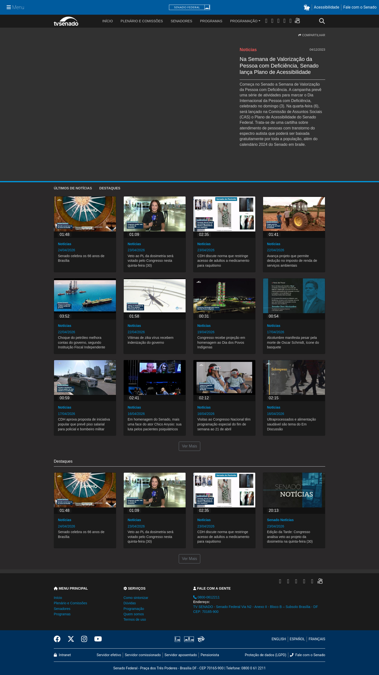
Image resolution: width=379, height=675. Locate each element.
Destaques (109, 188)
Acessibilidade (326, 7)
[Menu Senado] (15, 7)
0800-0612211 (206, 597)
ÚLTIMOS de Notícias (73, 188)
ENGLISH (279, 639)
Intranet (62, 655)
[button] (308, 7)
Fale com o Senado (360, 7)
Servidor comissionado (143, 655)
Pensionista (210, 655)
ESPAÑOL (297, 639)
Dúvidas (129, 603)
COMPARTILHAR (311, 35)
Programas (211, 21)
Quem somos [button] (133, 614)
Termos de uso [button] (134, 619)
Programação (243, 21)
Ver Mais (189, 446)
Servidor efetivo (109, 655)
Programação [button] (133, 609)
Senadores (181, 21)
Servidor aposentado (181, 655)
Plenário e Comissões (142, 21)
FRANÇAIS (317, 639)
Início (58, 598)
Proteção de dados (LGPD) (265, 655)
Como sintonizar (135, 598)
